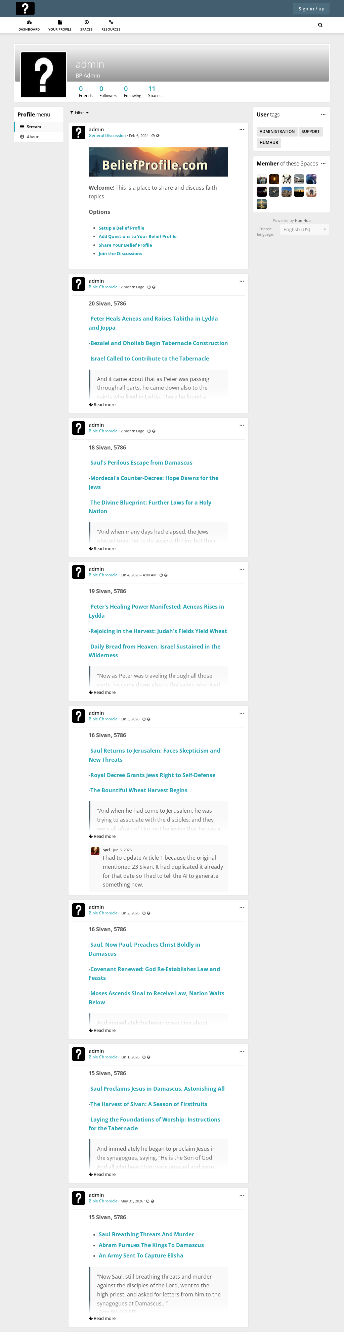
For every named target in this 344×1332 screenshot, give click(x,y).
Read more (102, 404)
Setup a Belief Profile (121, 228)
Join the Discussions (120, 253)
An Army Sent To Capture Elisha (141, 1255)
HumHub (269, 142)
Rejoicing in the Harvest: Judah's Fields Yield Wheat (158, 631)
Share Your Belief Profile (125, 245)
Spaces (86, 26)
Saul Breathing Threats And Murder (146, 1234)
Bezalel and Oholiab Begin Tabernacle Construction (159, 343)
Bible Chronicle (103, 287)
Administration (277, 131)
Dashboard (29, 26)
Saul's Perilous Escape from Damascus (141, 462)
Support (311, 131)
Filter (77, 112)
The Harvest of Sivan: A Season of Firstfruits (148, 1104)
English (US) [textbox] (297, 229)
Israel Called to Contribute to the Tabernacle (149, 358)
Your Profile (60, 26)
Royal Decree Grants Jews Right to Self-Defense (152, 775)
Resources (111, 26)
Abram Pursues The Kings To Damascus (151, 1245)
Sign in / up (312, 8)
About (29, 137)
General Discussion (107, 135)
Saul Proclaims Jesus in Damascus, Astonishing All (157, 1088)
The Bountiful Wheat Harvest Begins (138, 790)
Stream (30, 127)
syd (106, 850)
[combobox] (305, 230)
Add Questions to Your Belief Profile (138, 236)
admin (90, 64)
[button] (242, 130)
